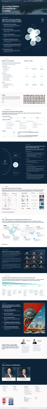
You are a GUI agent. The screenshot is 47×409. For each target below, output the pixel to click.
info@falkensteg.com (26, 401)
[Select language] (44, 1)
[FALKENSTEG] (5, 1)
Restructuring (26, 386)
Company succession (4, 388)
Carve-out (14, 388)
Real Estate (36, 386)
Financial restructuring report (38, 391)
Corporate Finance (4, 386)
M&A (3, 387)
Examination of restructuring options (28, 391)
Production (14, 387)
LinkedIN (36, 398)
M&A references (5, 244)
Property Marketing (37, 387)
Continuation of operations (27, 392)
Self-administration (26, 387)
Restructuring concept (26, 388)
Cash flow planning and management (28, 394)
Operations (14, 386)
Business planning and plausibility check (28, 393)
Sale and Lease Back (37, 388)
